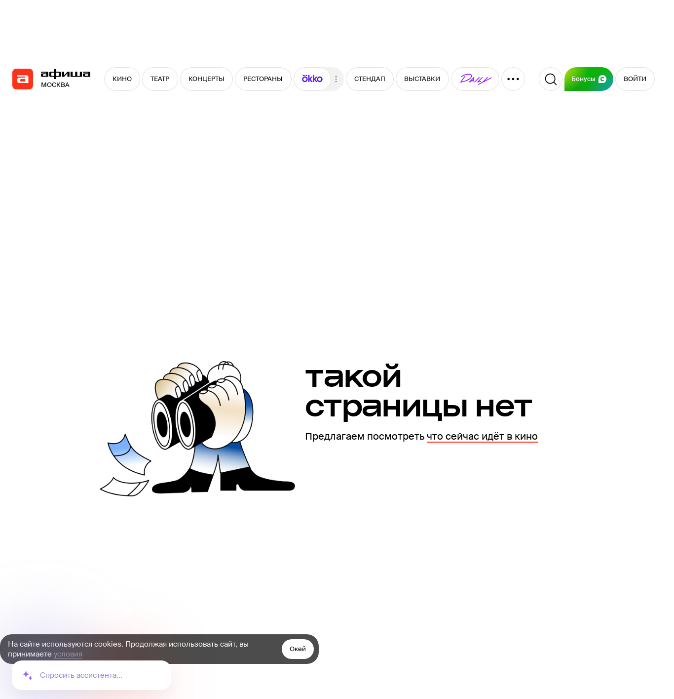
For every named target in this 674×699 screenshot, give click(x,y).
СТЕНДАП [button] (369, 79)
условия (68, 654)
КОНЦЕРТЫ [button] (206, 79)
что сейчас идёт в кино (482, 436)
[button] (312, 79)
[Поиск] (550, 79)
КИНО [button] (122, 79)
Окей (298, 649)
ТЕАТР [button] (159, 79)
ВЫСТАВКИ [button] (422, 79)
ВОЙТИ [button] (635, 79)
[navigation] (22, 79)
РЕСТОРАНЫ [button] (263, 79)
